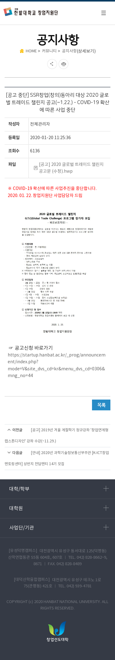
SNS (51, 64)
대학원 (59, 508)
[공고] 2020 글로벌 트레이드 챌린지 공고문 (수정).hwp (71, 168)
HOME (31, 51)
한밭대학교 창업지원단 (31, 11)
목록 (101, 405)
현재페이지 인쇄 (64, 64)
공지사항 (69, 51)
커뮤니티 (49, 51)
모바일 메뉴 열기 (103, 13)
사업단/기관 (59, 528)
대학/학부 (59, 489)
